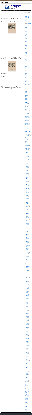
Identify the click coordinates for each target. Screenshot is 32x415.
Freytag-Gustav (27, 232)
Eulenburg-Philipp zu (27, 219)
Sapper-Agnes (27, 334)
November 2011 (26, 82)
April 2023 (25, 37)
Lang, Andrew (26, 121)
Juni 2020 (25, 56)
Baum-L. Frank (27, 168)
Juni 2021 (25, 49)
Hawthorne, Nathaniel (27, 116)
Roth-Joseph (27, 330)
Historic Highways (26, 89)
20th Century (26, 385)
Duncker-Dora (27, 209)
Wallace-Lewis (27, 371)
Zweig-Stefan (27, 380)
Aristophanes (27, 157)
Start (1, 10)
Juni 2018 (25, 70)
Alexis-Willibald (27, 152)
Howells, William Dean (27, 119)
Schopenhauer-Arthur (27, 338)
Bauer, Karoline (27, 167)
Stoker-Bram (27, 356)
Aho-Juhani (27, 151)
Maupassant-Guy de (27, 298)
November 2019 (26, 60)
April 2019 (25, 64)
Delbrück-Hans (27, 203)
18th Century (26, 384)
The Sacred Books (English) (27, 393)
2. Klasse (26, 146)
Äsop (26, 160)
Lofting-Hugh (27, 289)
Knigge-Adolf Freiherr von (28, 275)
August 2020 (26, 55)
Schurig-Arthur (27, 341)
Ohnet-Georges (27, 313)
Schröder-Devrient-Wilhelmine (28, 339)
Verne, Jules (26, 128)
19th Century (26, 392)
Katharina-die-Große (27, 266)
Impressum (11, 10)
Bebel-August (27, 169)
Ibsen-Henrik (27, 262)
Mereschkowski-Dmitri (27, 300)
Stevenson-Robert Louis (27, 355)
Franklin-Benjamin (27, 230)
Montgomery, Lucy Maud (27, 123)
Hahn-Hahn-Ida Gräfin (27, 248)
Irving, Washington (26, 120)
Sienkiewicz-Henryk (27, 346)
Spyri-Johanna (27, 352)
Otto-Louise (27, 314)
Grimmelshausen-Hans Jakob (28, 245)
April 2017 (25, 78)
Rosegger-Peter (27, 328)
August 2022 (26, 41)
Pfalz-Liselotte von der (27, 317)
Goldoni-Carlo (27, 242)
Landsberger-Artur (27, 284)
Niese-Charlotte (27, 310)
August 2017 (26, 76)
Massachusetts (26, 92)
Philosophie (26, 382)
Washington (26, 100)
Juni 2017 (25, 77)
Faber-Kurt (26, 221)
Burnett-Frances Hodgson (28, 185)
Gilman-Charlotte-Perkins (28, 239)
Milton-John (27, 302)
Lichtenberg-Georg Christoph (28, 287)
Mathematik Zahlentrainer (27, 145)
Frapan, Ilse (27, 231)
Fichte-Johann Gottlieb (27, 224)
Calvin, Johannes (26, 389)
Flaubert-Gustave (27, 226)
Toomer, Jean (26, 127)
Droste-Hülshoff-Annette (28, 207)
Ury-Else (26, 367)
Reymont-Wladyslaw (27, 324)
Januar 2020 (26, 59)
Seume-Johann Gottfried (28, 344)
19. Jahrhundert (26, 409)
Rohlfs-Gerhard (27, 327)
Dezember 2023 (26, 32)
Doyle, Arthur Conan (26, 112)
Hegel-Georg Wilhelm (27, 252)
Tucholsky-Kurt (27, 364)
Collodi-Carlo (27, 194)
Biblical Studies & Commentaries (27, 395)
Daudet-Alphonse (27, 201)
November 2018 (26, 67)
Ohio (25, 96)
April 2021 (25, 50)
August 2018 (26, 69)
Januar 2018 (26, 73)
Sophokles (26, 349)
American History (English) (27, 84)
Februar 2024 (26, 31)
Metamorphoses (4, 14)
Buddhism (26, 396)
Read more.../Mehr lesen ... (7, 50)
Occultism (26, 403)
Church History (26, 398)
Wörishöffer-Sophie (27, 376)
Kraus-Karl (26, 278)
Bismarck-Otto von (27, 174)
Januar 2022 (26, 45)
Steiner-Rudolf (27, 353)
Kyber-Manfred (27, 281)
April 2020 (25, 57)
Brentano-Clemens (27, 180)
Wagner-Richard (27, 370)
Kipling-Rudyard (27, 270)
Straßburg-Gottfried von (27, 357)
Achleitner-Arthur (27, 149)
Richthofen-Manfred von (28, 325)
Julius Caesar (26, 144)
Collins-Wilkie (27, 193)
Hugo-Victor (27, 260)
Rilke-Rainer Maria (27, 326)
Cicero (26, 191)
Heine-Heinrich (27, 253)
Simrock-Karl (27, 348)
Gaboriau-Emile (27, 234)
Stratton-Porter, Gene (27, 126)
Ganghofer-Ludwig (27, 235)
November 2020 (26, 53)
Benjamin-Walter (27, 171)
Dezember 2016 (26, 80)
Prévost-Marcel (27, 320)
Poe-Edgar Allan (27, 319)
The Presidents (26, 99)
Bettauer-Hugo (27, 173)
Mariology (26, 402)
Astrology (26, 394)
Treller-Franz (27, 363)
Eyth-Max (26, 220)
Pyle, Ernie (26, 321)
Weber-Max (27, 373)
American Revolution (27, 85)
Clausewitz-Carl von (27, 192)
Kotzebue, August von (27, 277)
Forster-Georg (27, 228)
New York (26, 95)
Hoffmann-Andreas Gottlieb (28, 256)
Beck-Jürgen (27, 170)
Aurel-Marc (27, 162)
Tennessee (26, 98)
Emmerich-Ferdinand (27, 213)
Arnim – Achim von (27, 159)
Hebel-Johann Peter (27, 250)
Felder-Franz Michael (27, 223)
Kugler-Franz (27, 280)
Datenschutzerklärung (15, 10)
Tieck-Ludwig (27, 362)
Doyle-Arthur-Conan (27, 206)
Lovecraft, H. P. (27, 291)
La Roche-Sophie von (27, 282)
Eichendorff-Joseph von (27, 212)
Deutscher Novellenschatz (27, 132)
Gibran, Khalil (26, 114)
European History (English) (27, 137)
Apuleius (26, 141)
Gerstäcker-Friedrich (27, 238)
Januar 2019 (26, 66)
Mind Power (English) (26, 381)
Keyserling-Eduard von (27, 269)
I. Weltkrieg (26, 410)
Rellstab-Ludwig (27, 323)
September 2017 (26, 75)
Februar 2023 (26, 38)
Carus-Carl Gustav (27, 188)
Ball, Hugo (26, 164)
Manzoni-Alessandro (27, 296)
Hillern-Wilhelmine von (27, 255)
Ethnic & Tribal (26, 399)
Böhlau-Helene (27, 177)
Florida (25, 88)
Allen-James (27, 153)
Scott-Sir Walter (27, 342)
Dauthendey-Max (27, 202)
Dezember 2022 (26, 39)
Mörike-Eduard (27, 305)
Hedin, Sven (27, 251)
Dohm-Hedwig (27, 205)
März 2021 (25, 51)
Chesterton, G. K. (26, 109)
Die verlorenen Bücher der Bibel (27, 135)
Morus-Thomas (27, 306)
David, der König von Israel (27, 16)
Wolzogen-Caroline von (27, 375)
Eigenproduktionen (7, 10)
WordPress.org (26, 27)
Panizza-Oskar (27, 316)
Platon (26, 318)
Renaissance (26, 387)
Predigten (25, 14)
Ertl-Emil (26, 216)
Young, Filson (27, 378)
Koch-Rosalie (27, 276)
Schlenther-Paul (27, 337)
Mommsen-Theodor (27, 303)
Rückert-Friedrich (27, 331)
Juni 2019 (25, 63)
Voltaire (26, 369)
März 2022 (25, 44)
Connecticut (26, 87)
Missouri (26, 94)
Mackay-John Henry (27, 295)
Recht (25, 388)
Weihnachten (26, 407)
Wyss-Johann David (27, 377)
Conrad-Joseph (27, 195)
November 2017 (26, 74)
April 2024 (25, 30)
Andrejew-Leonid (27, 155)
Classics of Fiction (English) (27, 105)
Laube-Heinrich (27, 285)
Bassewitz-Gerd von (27, 166)
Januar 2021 (26, 52)
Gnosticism (26, 400)
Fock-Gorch (27, 227)
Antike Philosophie (26, 102)
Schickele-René (27, 335)
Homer (26, 259)
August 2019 (26, 62)
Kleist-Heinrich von (27, 271)
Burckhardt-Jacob (27, 184)
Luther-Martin (27, 292)
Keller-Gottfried (27, 267)
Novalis (26, 312)
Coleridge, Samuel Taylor (27, 110)
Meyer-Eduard (27, 301)
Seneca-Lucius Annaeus (27, 343)
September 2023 (26, 34)
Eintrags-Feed (26, 26)
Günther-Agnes (27, 246)
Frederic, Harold (26, 113)
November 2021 (26, 46)
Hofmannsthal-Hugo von (28, 257)
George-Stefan (27, 237)
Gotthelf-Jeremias (27, 244)
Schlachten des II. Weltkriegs (27, 391)
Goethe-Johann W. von (27, 241)
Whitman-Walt (27, 374)
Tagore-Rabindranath (27, 360)
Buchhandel (4, 10)
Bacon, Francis (27, 163)
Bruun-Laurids (27, 181)
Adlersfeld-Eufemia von (27, 150)
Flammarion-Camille (27, 225)
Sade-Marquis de (27, 332)
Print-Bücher (19, 10)
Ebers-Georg (27, 210)
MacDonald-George (27, 294)
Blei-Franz (26, 175)
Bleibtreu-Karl (27, 176)
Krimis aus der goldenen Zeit (27, 139)
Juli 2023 (25, 35)
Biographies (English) (26, 103)
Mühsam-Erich (27, 307)
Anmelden (25, 25)
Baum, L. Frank (26, 107)
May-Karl (26, 299)
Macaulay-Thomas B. (27, 293)
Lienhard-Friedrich (27, 288)
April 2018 (25, 71)
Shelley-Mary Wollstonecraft (28, 345)
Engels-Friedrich (27, 214)
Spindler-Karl (27, 350)
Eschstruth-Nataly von (27, 217)
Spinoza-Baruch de (27, 351)
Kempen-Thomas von (27, 268)
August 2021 (26, 48)
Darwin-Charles (27, 200)
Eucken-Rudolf (27, 218)
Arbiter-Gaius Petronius (27, 156)
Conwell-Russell (27, 196)
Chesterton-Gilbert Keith (28, 189)
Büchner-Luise (27, 182)
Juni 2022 (25, 42)
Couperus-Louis (27, 198)
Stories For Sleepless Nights (27, 125)
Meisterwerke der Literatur (27, 148)
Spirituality (26, 405)
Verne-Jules (27, 368)
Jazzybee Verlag (4, 2)
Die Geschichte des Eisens (27, 134)
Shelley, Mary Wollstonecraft (27, 124)
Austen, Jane (26, 106)
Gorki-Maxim (27, 243)
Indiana (25, 91)
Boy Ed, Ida (27, 178)
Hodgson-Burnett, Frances (27, 117)
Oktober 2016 (26, 81)
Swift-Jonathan (27, 359)
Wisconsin (26, 101)
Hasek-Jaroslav (27, 249)
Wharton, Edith (26, 130)
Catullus (25, 142)
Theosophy (26, 406)
